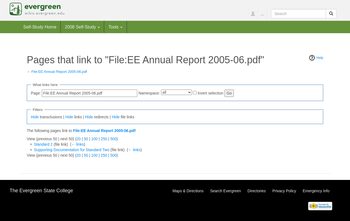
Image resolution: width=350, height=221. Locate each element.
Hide (35, 117)
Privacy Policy (284, 191)
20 (79, 139)
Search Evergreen (225, 191)
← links (77, 144)
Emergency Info (316, 191)
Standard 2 (43, 144)
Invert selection (210, 93)
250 (104, 139)
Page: (36, 93)
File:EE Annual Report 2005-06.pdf (59, 72)
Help (319, 58)
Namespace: (149, 93)
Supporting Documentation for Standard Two (71, 150)
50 (86, 139)
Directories (256, 191)
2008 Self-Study (82, 26)
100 (94, 139)
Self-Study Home (39, 26)
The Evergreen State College (41, 190)
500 (113, 139)
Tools (115, 26)
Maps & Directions (188, 191)
